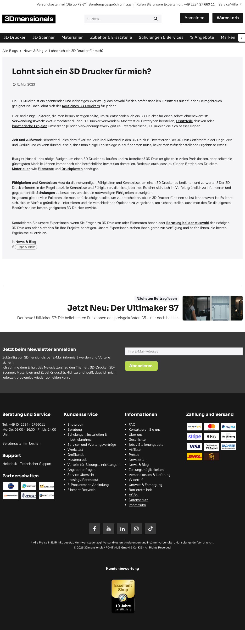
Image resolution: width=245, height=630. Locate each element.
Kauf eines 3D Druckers (81, 106)
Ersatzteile (184, 121)
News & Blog (33, 51)
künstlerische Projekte (29, 126)
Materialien (21, 169)
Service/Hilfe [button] (228, 4)
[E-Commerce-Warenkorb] (227, 18)
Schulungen (45, 192)
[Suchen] (155, 19)
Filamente (46, 169)
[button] (141, 366)
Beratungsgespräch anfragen (111, 4)
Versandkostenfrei (51, 4)
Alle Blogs (10, 51)
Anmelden (194, 17)
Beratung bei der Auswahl (187, 223)
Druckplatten (72, 169)
